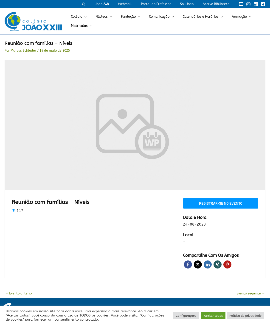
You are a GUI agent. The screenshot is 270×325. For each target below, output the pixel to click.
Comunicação (149, 17)
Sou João (191, 4)
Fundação (121, 17)
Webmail (134, 4)
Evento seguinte (250, 293)
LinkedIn (208, 264)
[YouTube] (241, 4)
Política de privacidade (245, 315)
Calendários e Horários (188, 17)
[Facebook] (263, 4)
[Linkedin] (255, 4)
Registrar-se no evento (220, 203)
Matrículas (78, 26)
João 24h (114, 4)
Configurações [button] (186, 315)
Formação (224, 17)
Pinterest (227, 264)
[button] (97, 4)
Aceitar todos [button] (213, 315)
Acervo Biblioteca (217, 4)
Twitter (198, 264)
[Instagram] (248, 4)
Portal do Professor (163, 4)
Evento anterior (19, 293)
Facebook (188, 264)
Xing (218, 264)
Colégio (75, 17)
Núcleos (97, 17)
